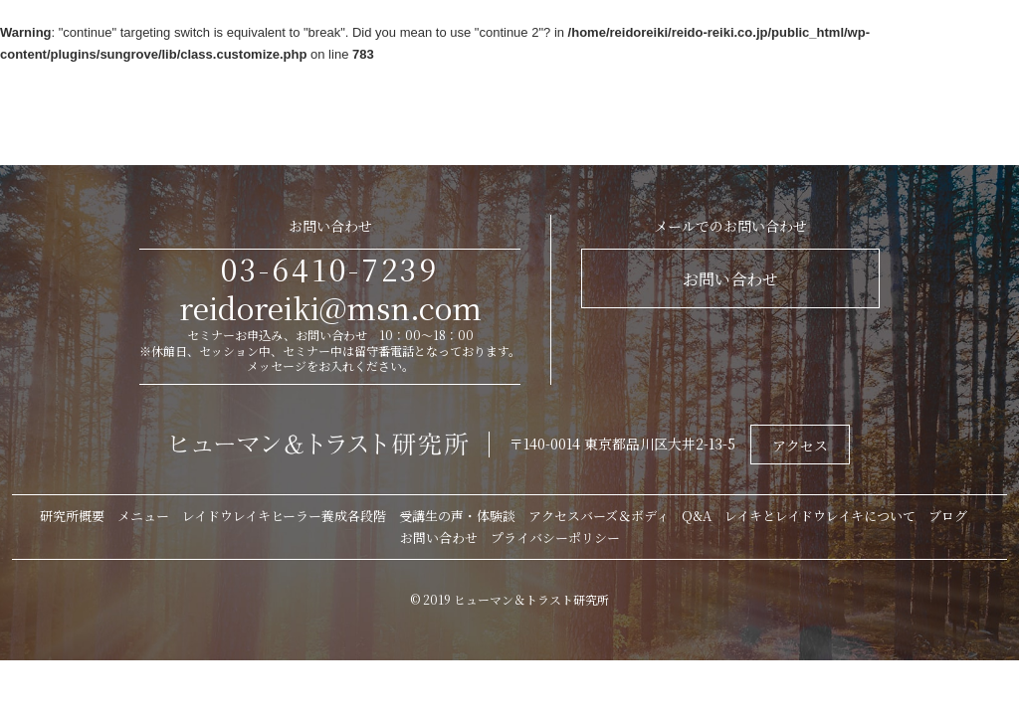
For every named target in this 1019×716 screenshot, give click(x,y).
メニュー (143, 515)
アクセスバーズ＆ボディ (598, 515)
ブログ (947, 515)
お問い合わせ (730, 279)
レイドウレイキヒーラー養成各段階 (284, 515)
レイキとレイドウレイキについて (820, 515)
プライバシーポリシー (555, 537)
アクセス (800, 445)
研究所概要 (72, 515)
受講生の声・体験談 (457, 515)
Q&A (697, 515)
